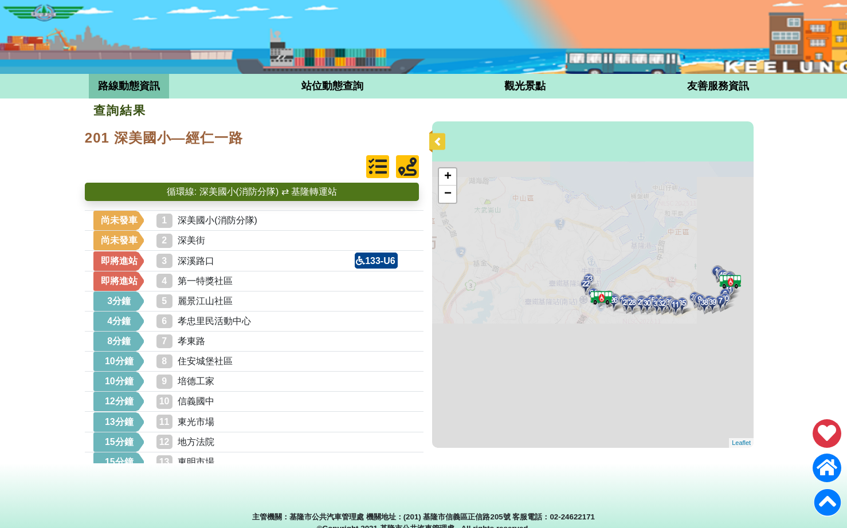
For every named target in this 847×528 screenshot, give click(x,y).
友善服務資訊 (718, 86)
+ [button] (448, 177)
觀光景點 (525, 86)
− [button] (448, 194)
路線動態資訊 (129, 86)
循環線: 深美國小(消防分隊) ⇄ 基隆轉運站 (252, 191)
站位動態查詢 (332, 86)
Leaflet (741, 442)
